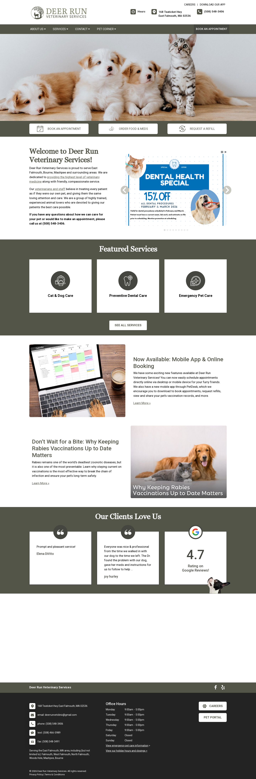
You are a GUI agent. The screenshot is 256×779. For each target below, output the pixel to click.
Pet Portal (213, 717)
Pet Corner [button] (106, 29)
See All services (128, 325)
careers (213, 706)
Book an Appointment (211, 29)
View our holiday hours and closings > (126, 750)
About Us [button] (38, 29)
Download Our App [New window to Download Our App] (212, 4)
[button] (222, 152)
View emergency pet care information (127, 745)
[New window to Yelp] (223, 688)
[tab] (165, 230)
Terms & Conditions (55, 774)
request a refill (197, 129)
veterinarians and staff (50, 189)
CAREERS (189, 4)
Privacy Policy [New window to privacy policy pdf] (36, 774)
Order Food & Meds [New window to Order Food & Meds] (128, 129)
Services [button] (60, 29)
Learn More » (142, 403)
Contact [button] (82, 29)
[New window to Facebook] (215, 688)
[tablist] (176, 230)
